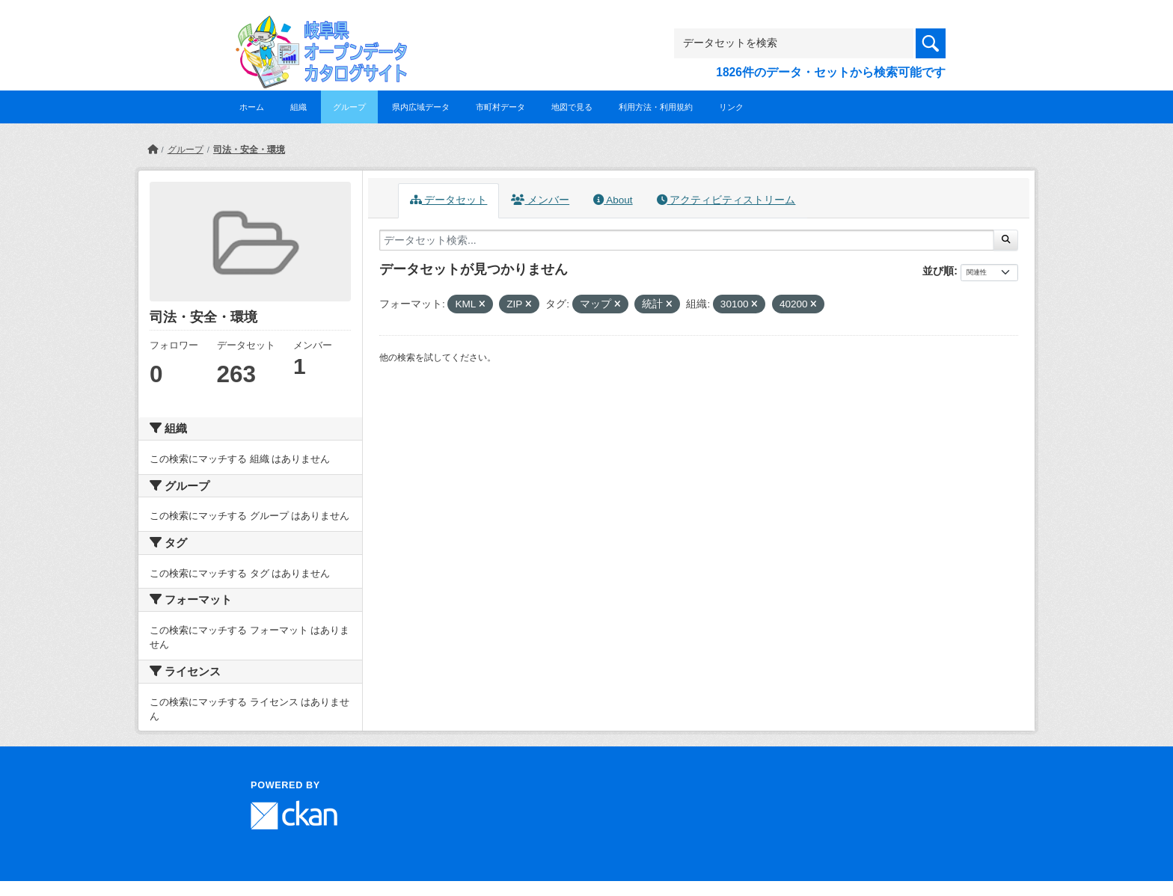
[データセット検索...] (686, 240)
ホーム (251, 106)
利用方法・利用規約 (656, 106)
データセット (449, 200)
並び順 (938, 271)
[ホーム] (152, 149)
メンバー (540, 200)
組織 (298, 106)
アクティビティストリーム (726, 200)
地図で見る (571, 106)
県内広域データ (421, 106)
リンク (731, 106)
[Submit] (1005, 240)
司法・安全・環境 (249, 149)
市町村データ (500, 106)
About (612, 200)
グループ (349, 106)
